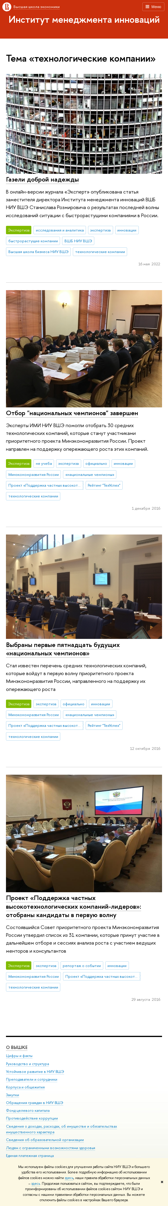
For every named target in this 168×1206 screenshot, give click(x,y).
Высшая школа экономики (36, 6)
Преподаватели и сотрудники (31, 1079)
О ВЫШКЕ (16, 1047)
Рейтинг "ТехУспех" (104, 485)
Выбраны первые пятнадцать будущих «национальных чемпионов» (63, 649)
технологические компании (100, 251)
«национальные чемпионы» (89, 474)
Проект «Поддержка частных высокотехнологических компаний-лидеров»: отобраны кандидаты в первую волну (73, 906)
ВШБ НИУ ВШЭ (78, 240)
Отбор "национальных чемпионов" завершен (72, 412)
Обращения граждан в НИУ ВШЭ (34, 1102)
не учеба (44, 463)
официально (96, 463)
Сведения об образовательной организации (45, 1139)
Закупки (12, 1094)
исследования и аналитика (60, 230)
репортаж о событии (82, 965)
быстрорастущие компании (33, 240)
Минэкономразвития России (33, 474)
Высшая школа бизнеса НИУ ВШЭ (38, 251)
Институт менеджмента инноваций (84, 19)
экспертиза (100, 230)
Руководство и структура (27, 1063)
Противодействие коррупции (32, 1118)
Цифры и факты (19, 1055)
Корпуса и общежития (25, 1087)
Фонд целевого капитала (28, 1110)
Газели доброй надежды (42, 179)
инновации (126, 230)
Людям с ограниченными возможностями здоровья (50, 1147)
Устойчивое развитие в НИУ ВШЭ (35, 1071)
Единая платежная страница (30, 1155)
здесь (69, 1177)
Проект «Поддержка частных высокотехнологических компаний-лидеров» (46, 485)
